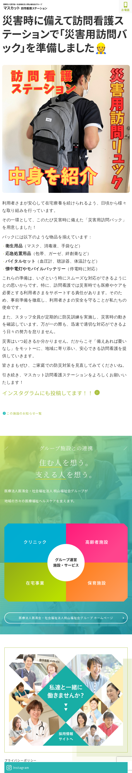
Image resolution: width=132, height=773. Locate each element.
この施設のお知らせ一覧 (24, 413)
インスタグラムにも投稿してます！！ (47, 393)
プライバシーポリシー (20, 760)
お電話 (125, 7)
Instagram (21, 767)
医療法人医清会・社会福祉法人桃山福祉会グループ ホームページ (66, 618)
